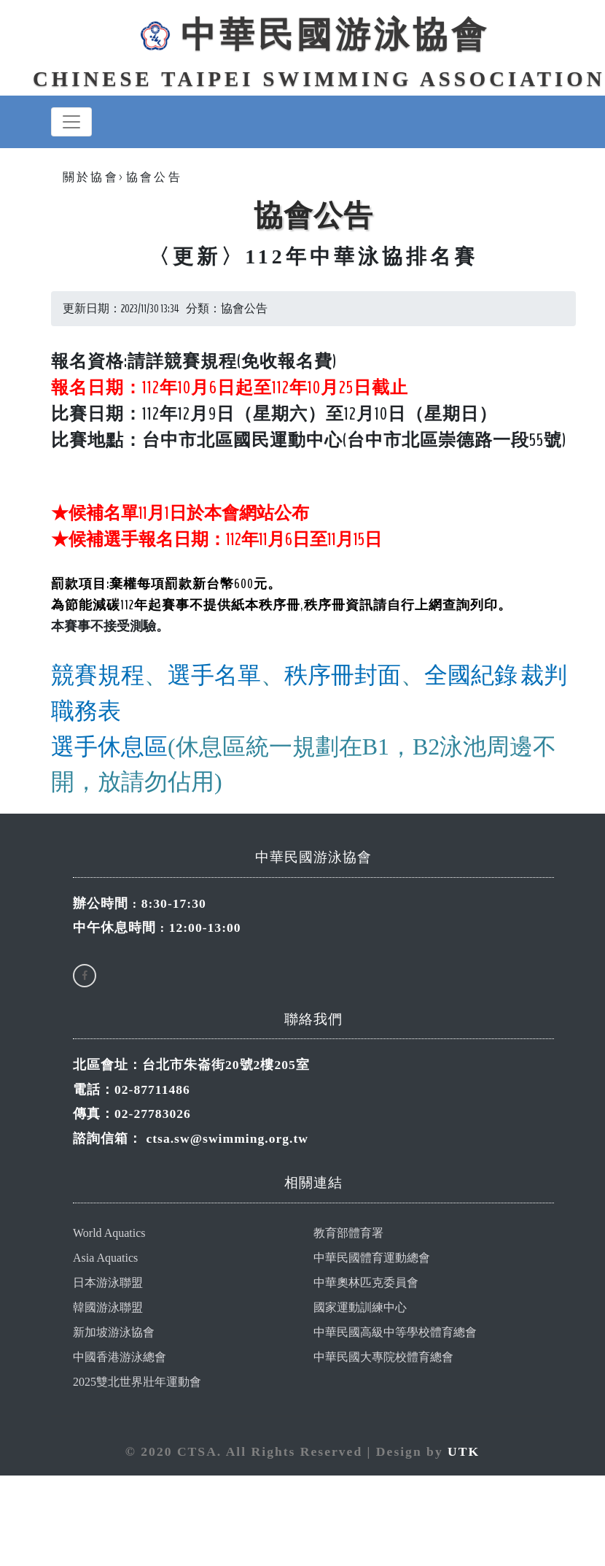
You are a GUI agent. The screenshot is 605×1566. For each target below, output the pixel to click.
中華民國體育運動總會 (371, 1258)
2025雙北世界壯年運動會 (137, 1382)
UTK (464, 1452)
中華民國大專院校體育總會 (383, 1357)
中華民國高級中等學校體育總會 (395, 1333)
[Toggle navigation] (71, 122)
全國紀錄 (471, 676)
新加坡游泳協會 (114, 1333)
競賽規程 (97, 676)
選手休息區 (109, 748)
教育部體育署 (348, 1233)
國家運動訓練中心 (360, 1308)
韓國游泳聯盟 (108, 1308)
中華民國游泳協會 (313, 34)
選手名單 (214, 676)
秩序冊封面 (342, 676)
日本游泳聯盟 (108, 1283)
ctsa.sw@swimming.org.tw (227, 1139)
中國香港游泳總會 (119, 1357)
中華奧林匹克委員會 (365, 1283)
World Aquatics (109, 1233)
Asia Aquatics (105, 1258)
